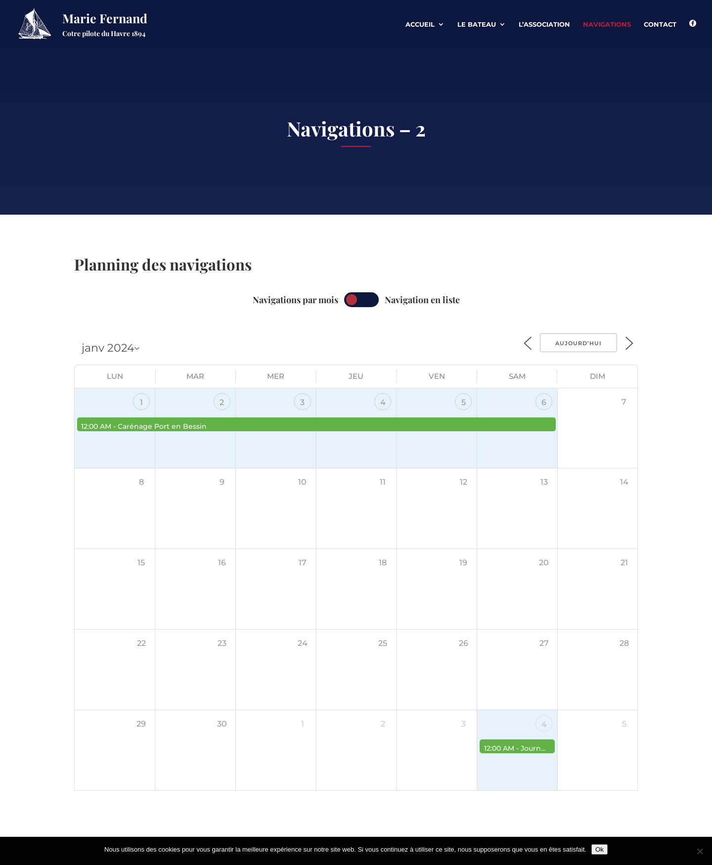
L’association (544, 24)
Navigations (607, 24)
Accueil (420, 24)
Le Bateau (476, 24)
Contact (660, 24)
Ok (599, 849)
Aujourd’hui (578, 343)
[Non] (700, 851)
